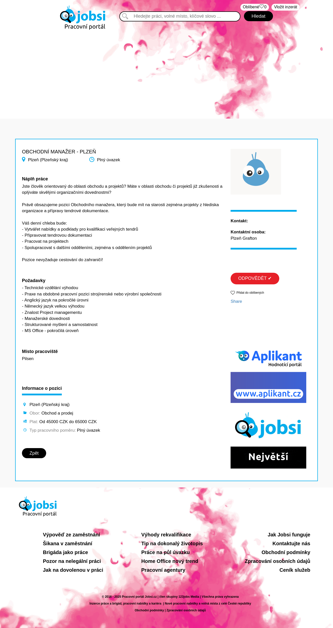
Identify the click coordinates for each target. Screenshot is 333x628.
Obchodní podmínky (286, 552)
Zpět (34, 453)
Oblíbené (255, 7)
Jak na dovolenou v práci (73, 570)
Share (236, 301)
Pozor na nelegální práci (72, 561)
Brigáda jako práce (65, 552)
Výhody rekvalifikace (166, 534)
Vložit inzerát (285, 7)
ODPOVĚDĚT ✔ (255, 278)
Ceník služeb (295, 570)
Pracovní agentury (163, 570)
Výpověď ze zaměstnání (71, 534)
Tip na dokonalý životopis (172, 543)
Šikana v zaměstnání (67, 543)
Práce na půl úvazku (165, 552)
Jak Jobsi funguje (289, 534)
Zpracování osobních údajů (277, 561)
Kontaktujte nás (291, 543)
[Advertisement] (166, 70)
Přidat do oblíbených (250, 292)
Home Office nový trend (169, 561)
